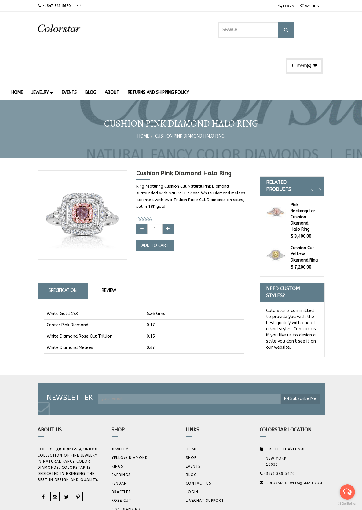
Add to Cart (155, 210)
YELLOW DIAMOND (130, 422)
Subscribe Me (300, 362)
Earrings (121, 439)
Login (286, 6)
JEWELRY (120, 414)
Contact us (198, 448)
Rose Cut (121, 465)
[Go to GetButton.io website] (347, 504)
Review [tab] (109, 254)
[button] (312, 154)
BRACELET (121, 456)
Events (193, 431)
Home (143, 100)
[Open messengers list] (347, 492)
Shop (191, 422)
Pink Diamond (126, 473)
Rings (117, 431)
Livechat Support (205, 465)
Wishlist (310, 6)
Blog (191, 439)
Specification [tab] (63, 254)
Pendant (121, 448)
